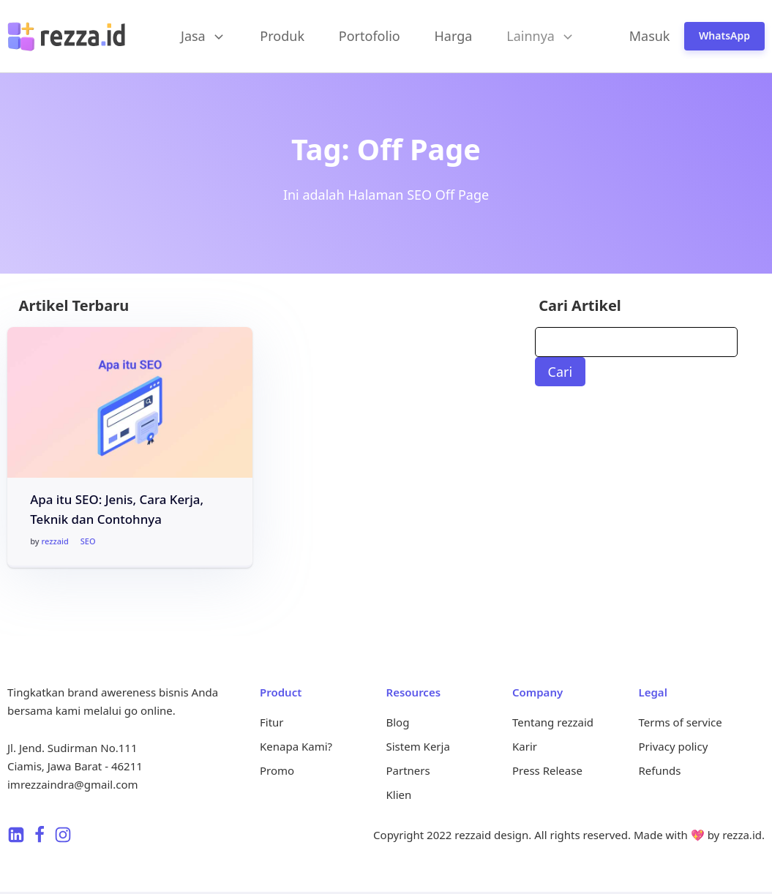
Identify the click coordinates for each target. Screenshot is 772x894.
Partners (408, 770)
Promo (277, 770)
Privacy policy (673, 746)
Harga (454, 36)
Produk (282, 36)
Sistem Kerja (418, 746)
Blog (398, 722)
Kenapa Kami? (296, 746)
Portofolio (369, 36)
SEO (88, 541)
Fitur (272, 722)
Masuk (649, 36)
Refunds (660, 770)
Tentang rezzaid (552, 722)
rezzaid (55, 541)
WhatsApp (724, 35)
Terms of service (680, 722)
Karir (524, 746)
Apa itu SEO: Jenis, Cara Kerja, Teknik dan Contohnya (116, 509)
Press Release (547, 770)
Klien (399, 794)
